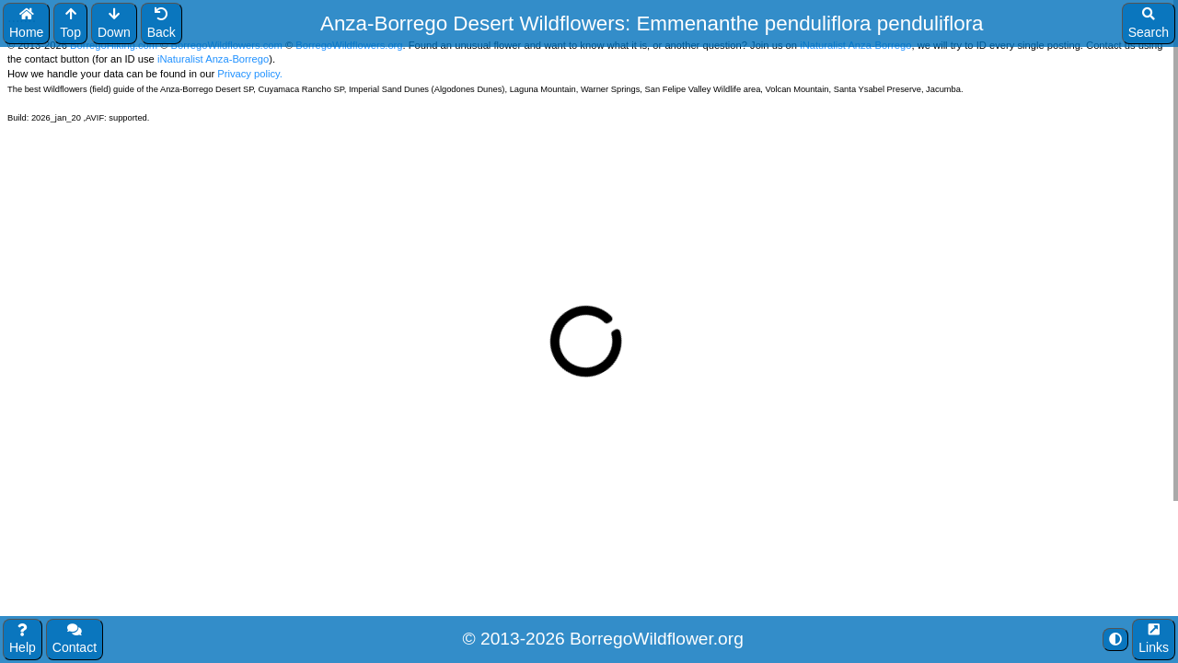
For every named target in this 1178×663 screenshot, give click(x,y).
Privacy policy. (248, 73)
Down (114, 23)
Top (70, 23)
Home (26, 23)
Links (1153, 639)
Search (1148, 23)
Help (22, 639)
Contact (74, 639)
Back (161, 23)
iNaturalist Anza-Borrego (213, 58)
